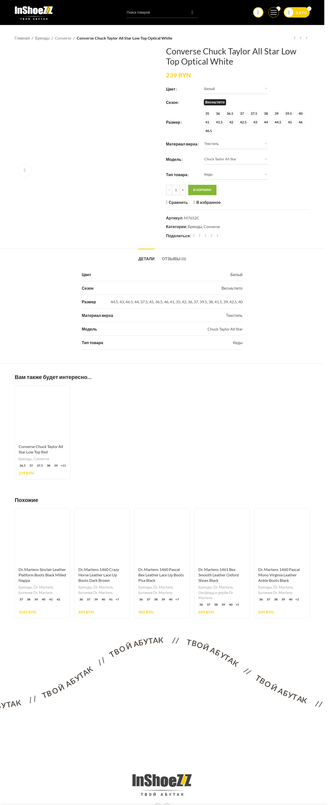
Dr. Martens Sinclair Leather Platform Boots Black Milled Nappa (42, 575)
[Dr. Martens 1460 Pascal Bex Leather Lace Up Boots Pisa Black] (162, 536)
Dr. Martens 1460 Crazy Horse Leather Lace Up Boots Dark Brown (98, 575)
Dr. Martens (43, 587)
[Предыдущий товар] (295, 38)
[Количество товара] (176, 190)
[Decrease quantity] (169, 190)
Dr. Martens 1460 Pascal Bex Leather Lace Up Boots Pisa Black (161, 575)
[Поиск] (162, 12)
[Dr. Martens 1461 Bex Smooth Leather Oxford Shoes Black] (222, 536)
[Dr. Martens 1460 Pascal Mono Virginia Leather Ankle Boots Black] (282, 536)
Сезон (172, 102)
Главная (22, 38)
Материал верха (181, 144)
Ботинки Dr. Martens (36, 592)
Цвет (170, 88)
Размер (173, 121)
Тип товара (176, 174)
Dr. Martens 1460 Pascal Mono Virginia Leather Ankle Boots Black (279, 575)
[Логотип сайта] (34, 11)
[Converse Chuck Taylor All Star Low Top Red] (42, 413)
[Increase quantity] (183, 190)
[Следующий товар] (307, 38)
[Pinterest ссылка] (206, 235)
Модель (173, 159)
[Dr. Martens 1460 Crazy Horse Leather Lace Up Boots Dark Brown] (102, 536)
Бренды (42, 38)
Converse (63, 38)
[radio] (215, 102)
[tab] (146, 256)
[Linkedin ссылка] (211, 235)
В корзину (202, 190)
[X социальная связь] (200, 235)
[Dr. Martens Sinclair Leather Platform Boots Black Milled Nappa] (42, 536)
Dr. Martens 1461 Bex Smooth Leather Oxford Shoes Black (218, 575)
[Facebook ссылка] (194, 235)
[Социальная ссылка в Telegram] (217, 235)
